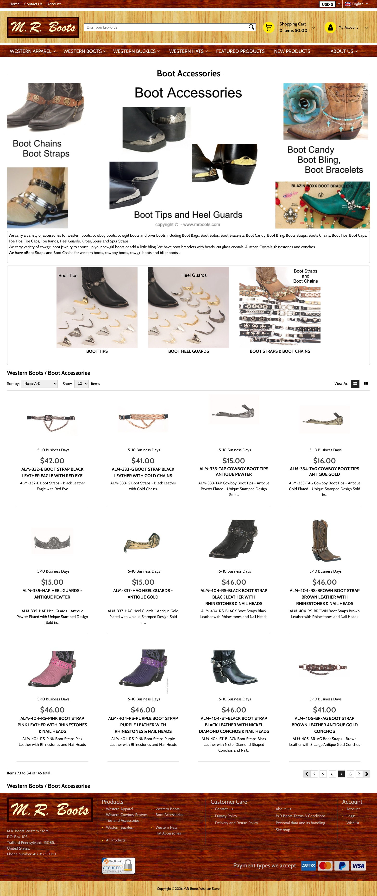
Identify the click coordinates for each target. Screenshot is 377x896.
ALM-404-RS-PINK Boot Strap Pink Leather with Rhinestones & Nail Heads (52, 725)
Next (366, 774)
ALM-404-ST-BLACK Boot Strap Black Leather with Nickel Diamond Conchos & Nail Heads (234, 725)
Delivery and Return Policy (236, 823)
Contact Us (33, 4)
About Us (342, 51)
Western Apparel (30, 51)
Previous (307, 774)
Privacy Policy (226, 816)
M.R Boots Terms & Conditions (301, 816)
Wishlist (352, 823)
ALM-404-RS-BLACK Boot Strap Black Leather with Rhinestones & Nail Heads (234, 597)
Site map (283, 830)
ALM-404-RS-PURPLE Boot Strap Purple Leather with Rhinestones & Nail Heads (143, 725)
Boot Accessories (169, 814)
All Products (116, 840)
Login (350, 816)
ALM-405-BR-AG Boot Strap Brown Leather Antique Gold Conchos (325, 725)
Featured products (240, 51)
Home (14, 4)
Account (54, 4)
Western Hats (186, 51)
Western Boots (82, 51)
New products (292, 51)
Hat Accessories (168, 833)
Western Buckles (134, 51)
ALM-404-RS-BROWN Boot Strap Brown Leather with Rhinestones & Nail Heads (325, 597)
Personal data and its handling (300, 823)
